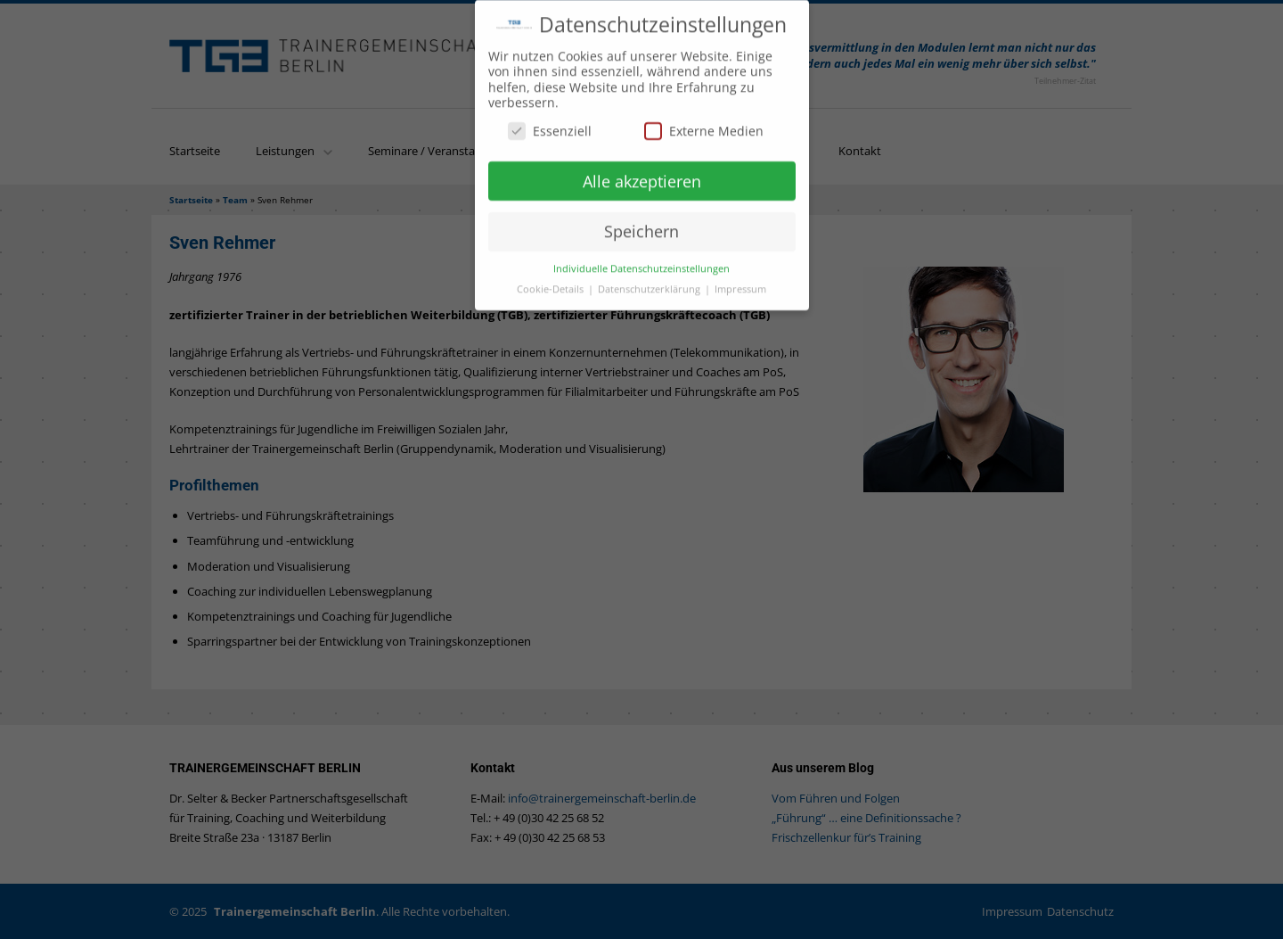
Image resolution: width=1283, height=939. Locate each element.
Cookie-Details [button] (551, 282)
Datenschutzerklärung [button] (650, 282)
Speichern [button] (641, 224)
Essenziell (550, 124)
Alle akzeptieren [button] (642, 174)
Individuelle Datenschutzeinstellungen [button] (641, 262)
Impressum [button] (740, 282)
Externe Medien (704, 124)
